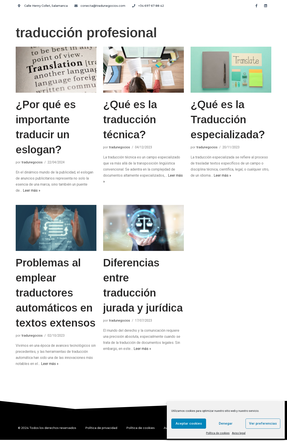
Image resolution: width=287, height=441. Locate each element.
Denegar (226, 423)
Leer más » (31, 191)
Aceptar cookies (189, 423)
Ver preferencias (263, 423)
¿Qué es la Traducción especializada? (228, 120)
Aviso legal (239, 433)
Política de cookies (218, 433)
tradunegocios (32, 163)
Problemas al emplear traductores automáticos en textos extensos (56, 294)
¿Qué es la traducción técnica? (130, 120)
